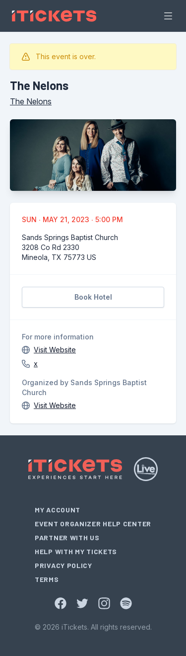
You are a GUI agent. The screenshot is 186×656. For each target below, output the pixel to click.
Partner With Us (67, 537)
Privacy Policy (63, 565)
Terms (47, 579)
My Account (57, 509)
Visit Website (55, 349)
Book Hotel (93, 297)
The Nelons (31, 101)
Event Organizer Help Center (93, 523)
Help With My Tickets (76, 551)
